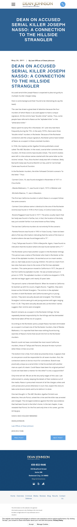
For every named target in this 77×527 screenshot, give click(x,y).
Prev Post (19, 438)
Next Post (58, 438)
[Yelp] (38, 484)
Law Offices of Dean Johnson (23, 426)
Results (55, 496)
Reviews (43, 496)
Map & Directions (38, 479)
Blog (49, 496)
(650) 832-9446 (18, 431)
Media (35, 496)
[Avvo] (43, 484)
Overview (20, 496)
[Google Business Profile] (34, 484)
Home (12, 496)
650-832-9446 (38, 464)
